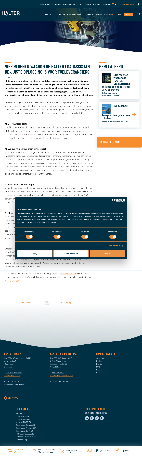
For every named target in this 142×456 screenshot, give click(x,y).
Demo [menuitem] (105, 14)
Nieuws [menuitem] (99, 370)
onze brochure (68, 273)
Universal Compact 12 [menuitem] (24, 416)
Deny (35, 254)
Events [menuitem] (99, 364)
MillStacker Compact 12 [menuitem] (25, 434)
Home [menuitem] (47, 14)
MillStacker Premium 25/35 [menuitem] (26, 437)
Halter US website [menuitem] (128, 4)
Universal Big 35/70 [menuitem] (23, 422)
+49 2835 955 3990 (14, 373)
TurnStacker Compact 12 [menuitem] (25, 425)
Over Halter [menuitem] (85, 4)
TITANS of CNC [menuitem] (45, 4)
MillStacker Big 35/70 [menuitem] (24, 440)
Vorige (29, 302)
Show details (114, 246)
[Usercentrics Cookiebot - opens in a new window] (114, 200)
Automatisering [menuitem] (58, 14)
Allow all (107, 254)
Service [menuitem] (99, 14)
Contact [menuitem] (119, 14)
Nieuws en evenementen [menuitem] (65, 4)
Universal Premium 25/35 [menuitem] (25, 419)
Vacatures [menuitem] (108, 4)
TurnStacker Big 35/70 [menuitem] (24, 431)
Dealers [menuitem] (96, 4)
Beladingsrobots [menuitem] (76, 14)
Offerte (128, 14)
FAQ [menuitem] (98, 367)
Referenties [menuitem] (89, 14)
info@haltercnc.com (12, 376)
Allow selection (71, 254)
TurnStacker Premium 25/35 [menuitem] (27, 428)
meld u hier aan (12, 280)
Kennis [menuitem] (111, 14)
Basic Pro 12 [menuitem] (20, 413)
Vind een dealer (12, 398)
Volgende (64, 302)
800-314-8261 (58, 373)
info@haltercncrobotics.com (61, 376)
